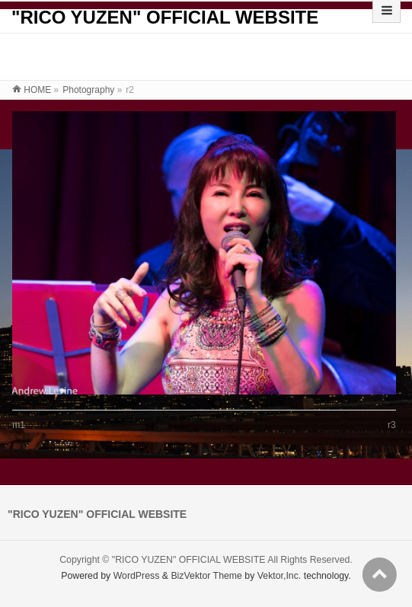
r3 (392, 425)
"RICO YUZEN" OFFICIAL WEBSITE (164, 17)
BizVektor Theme (206, 575)
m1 (18, 425)
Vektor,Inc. (279, 575)
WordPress (136, 575)
